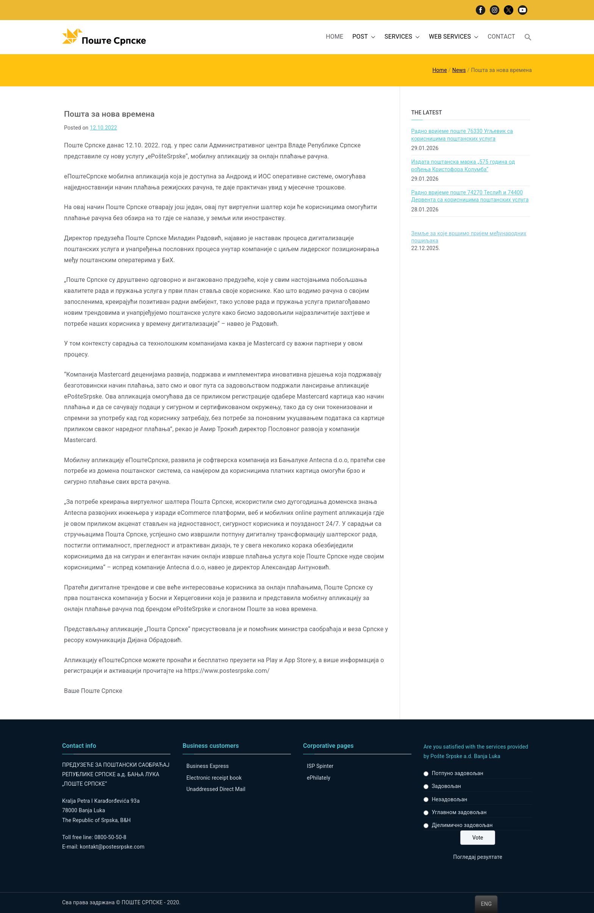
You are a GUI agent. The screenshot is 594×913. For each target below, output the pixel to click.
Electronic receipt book (214, 778)
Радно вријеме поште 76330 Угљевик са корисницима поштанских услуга (462, 135)
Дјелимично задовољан (462, 825)
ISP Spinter (320, 766)
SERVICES (402, 36)
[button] (371, 36)
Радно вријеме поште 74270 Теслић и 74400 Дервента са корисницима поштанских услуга (470, 196)
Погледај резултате (477, 857)
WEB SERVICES (453, 36)
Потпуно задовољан (457, 773)
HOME (334, 36)
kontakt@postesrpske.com (112, 847)
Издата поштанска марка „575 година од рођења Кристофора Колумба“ (463, 165)
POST (363, 36)
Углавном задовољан (459, 812)
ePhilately (318, 778)
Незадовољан (449, 799)
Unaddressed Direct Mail (215, 789)
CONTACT (501, 36)
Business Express (207, 766)
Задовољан (446, 786)
